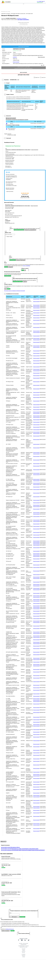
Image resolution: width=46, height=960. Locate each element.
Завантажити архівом (10, 118)
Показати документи (9, 161)
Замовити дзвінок (40, 2)
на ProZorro (19, 18)
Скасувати (10, 266)
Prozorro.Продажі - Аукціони (23, 946)
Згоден (6, 266)
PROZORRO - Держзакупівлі (23, 943)
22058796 (15, 57)
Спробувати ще (8, 275)
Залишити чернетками (20, 260)
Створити (22, 917)
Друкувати (3, 841)
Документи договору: (10, 188)
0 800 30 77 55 (39, 1)
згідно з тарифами (26, 265)
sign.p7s (11, 123)
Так (22, 270)
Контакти (23, 951)
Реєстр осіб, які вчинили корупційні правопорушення (23, 68)
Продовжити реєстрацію (18, 229)
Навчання (23, 949)
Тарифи (23, 957)
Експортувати (12, 260)
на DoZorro (24, 18)
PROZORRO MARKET (23, 945)
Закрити (24, 281)
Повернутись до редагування (30, 229)
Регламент (23, 954)
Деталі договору (9, 191)
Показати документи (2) (9, 223)
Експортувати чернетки (17, 281)
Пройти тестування (5, 931)
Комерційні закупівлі (23, 947)
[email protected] (16, 61)
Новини (23, 950)
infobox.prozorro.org (10, 929)
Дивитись (3, 867)
